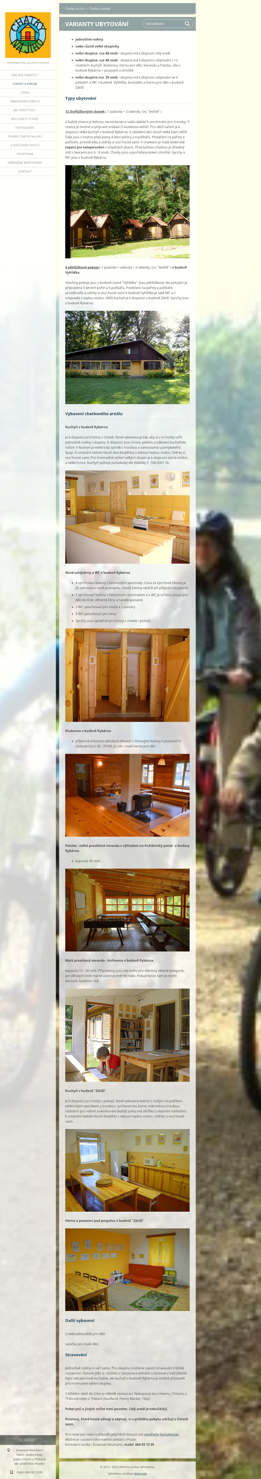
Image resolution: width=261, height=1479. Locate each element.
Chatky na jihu (75, 8)
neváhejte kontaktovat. (161, 1434)
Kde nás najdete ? (25, 75)
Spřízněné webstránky (25, 163)
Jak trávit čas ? (24, 110)
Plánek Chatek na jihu (25, 136)
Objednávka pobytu (25, 101)
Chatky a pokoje (25, 84)
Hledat (187, 24)
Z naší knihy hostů (25, 145)
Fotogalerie (24, 127)
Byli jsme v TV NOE (25, 119)
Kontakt (25, 171)
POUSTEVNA (25, 154)
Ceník (25, 92)
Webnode (140, 1474)
